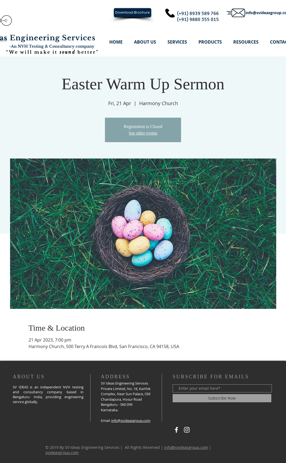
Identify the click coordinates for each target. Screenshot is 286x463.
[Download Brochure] (132, 12)
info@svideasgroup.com (130, 420)
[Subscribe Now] (222, 398)
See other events (143, 133)
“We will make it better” (52, 52)
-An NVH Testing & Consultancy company (51, 46)
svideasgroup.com (62, 452)
